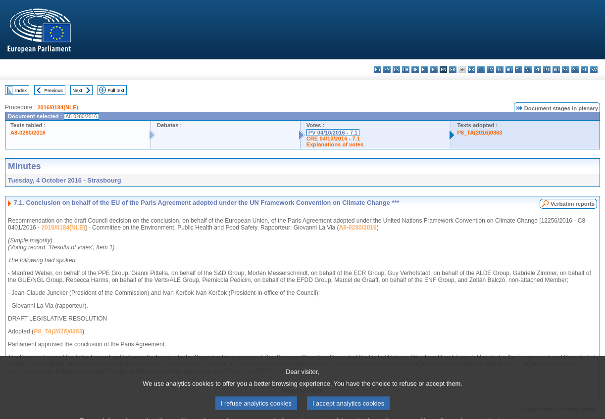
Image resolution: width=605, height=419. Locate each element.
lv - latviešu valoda (490, 69)
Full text (115, 90)
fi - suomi (584, 69)
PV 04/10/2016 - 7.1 (333, 133)
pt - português (547, 69)
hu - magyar (509, 69)
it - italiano (481, 69)
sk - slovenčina (565, 69)
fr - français (452, 69)
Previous (54, 90)
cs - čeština (396, 69)
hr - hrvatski (471, 69)
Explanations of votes (335, 144)
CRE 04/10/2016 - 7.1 (333, 138)
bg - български (377, 69)
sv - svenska (594, 69)
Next (77, 90)
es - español (387, 69)
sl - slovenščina (575, 69)
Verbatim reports (573, 204)
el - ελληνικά (434, 69)
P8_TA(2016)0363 (479, 133)
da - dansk (405, 69)
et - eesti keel (424, 69)
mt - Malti (518, 69)
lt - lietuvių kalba (500, 69)
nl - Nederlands (528, 69)
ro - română (556, 69)
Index (21, 90)
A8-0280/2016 (28, 133)
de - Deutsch (415, 69)
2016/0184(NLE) (57, 107)
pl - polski (537, 69)
